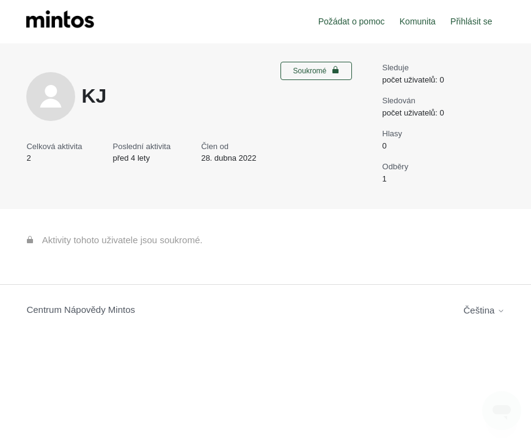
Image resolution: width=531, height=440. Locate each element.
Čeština (484, 310)
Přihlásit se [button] (471, 21)
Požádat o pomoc (351, 21)
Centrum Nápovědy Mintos (80, 309)
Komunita (418, 21)
